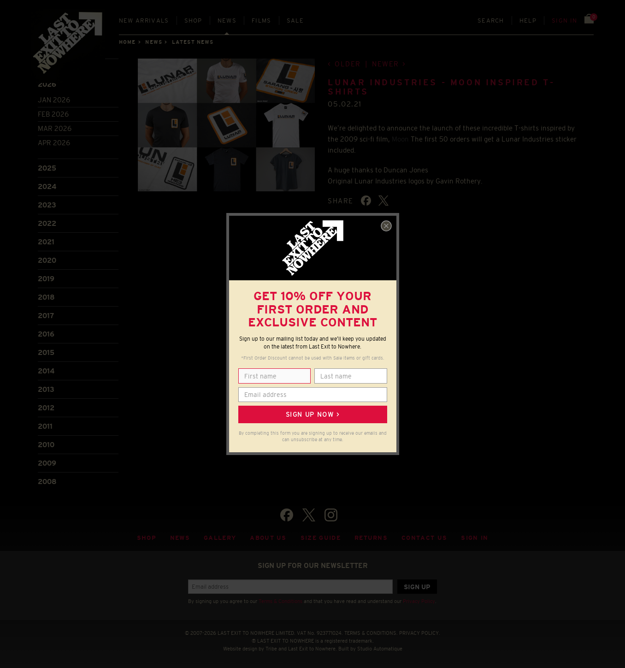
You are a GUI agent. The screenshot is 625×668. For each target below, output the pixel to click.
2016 (46, 334)
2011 (45, 426)
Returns (371, 537)
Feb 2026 (53, 114)
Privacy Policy (419, 601)
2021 (46, 242)
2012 (46, 408)
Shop (193, 20)
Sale (295, 20)
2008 (47, 481)
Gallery (220, 537)
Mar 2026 (54, 128)
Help (528, 20)
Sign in (564, 20)
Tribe (271, 648)
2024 (47, 186)
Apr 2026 (54, 143)
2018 (46, 297)
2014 (46, 371)
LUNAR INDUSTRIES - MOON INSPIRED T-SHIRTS (441, 87)
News (227, 20)
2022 (47, 223)
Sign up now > (312, 414)
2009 (47, 463)
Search (491, 20)
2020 (47, 260)
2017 (46, 315)
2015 (46, 352)
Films (261, 20)
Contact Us (424, 537)
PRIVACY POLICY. (419, 633)
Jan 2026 (54, 100)
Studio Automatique (379, 648)
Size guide (321, 537)
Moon (400, 139)
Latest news (192, 42)
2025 (47, 168)
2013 (46, 389)
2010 (46, 445)
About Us (268, 537)
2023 (47, 205)
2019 (46, 279)
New (144, 20)
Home (127, 42)
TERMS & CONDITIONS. (371, 633)
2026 (47, 84)
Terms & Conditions (280, 601)
